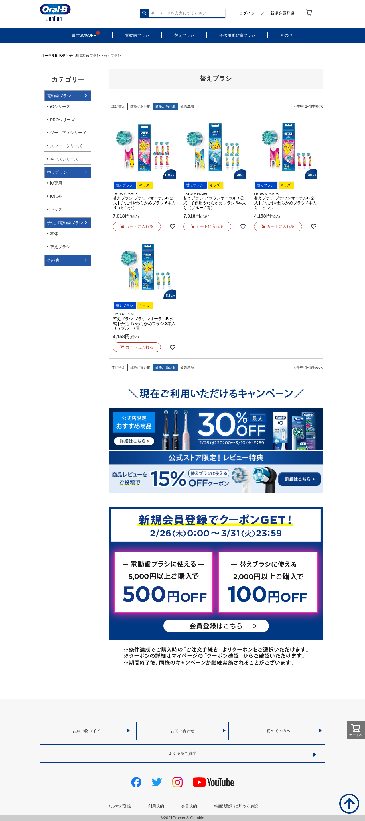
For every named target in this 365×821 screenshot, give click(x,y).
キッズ (56, 209)
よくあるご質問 (182, 753)
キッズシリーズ (64, 159)
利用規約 (156, 806)
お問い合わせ (182, 730)
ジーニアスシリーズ (68, 132)
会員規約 (189, 806)
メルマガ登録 (119, 806)
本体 (54, 233)
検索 (144, 13)
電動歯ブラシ (137, 35)
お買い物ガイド (86, 730)
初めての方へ (279, 730)
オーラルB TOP (53, 56)
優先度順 (187, 106)
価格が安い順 (140, 106)
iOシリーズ (60, 106)
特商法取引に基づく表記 (236, 806)
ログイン (247, 13)
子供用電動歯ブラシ (237, 35)
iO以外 (56, 196)
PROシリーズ (62, 119)
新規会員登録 (282, 13)
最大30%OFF (84, 35)
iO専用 (56, 183)
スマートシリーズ (66, 146)
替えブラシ (184, 35)
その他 (286, 35)
